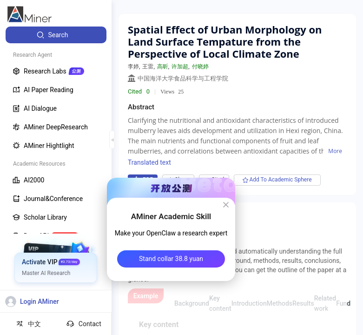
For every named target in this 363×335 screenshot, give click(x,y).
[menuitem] (56, 35)
